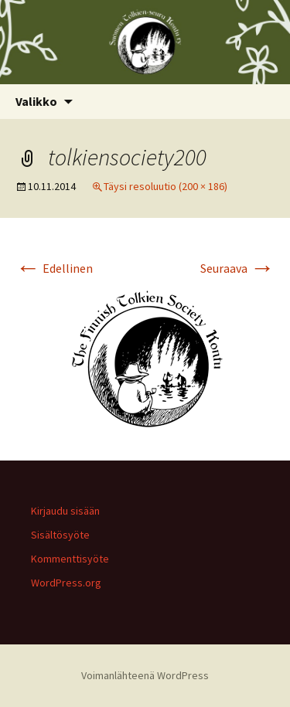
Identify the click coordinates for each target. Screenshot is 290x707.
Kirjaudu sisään (65, 511)
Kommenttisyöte (70, 559)
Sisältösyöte (60, 535)
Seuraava (237, 268)
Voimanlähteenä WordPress (145, 675)
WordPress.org (66, 583)
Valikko (36, 101)
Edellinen (54, 268)
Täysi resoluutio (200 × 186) (165, 186)
